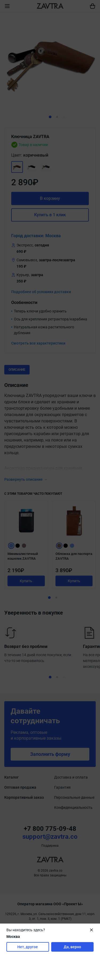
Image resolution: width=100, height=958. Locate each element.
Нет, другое (27, 947)
